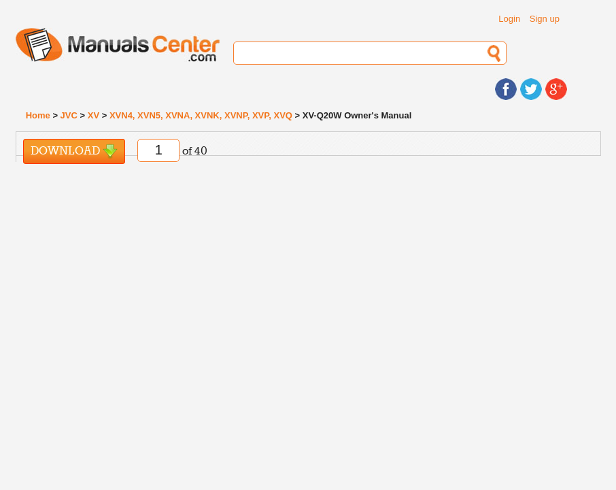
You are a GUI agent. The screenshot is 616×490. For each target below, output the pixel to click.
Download (74, 151)
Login (509, 19)
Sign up (545, 19)
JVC (69, 115)
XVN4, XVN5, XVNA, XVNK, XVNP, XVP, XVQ (200, 115)
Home (38, 115)
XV (93, 115)
